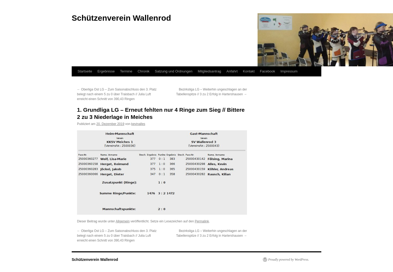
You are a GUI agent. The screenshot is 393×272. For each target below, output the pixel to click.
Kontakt (249, 71)
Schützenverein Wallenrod (95, 259)
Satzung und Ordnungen (174, 71)
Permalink (202, 221)
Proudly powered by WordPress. (288, 259)
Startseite (85, 71)
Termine (126, 71)
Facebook (267, 71)
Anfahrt (232, 71)
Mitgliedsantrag (209, 71)
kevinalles (138, 124)
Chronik (143, 71)
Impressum (288, 71)
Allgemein (123, 221)
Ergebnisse (106, 71)
